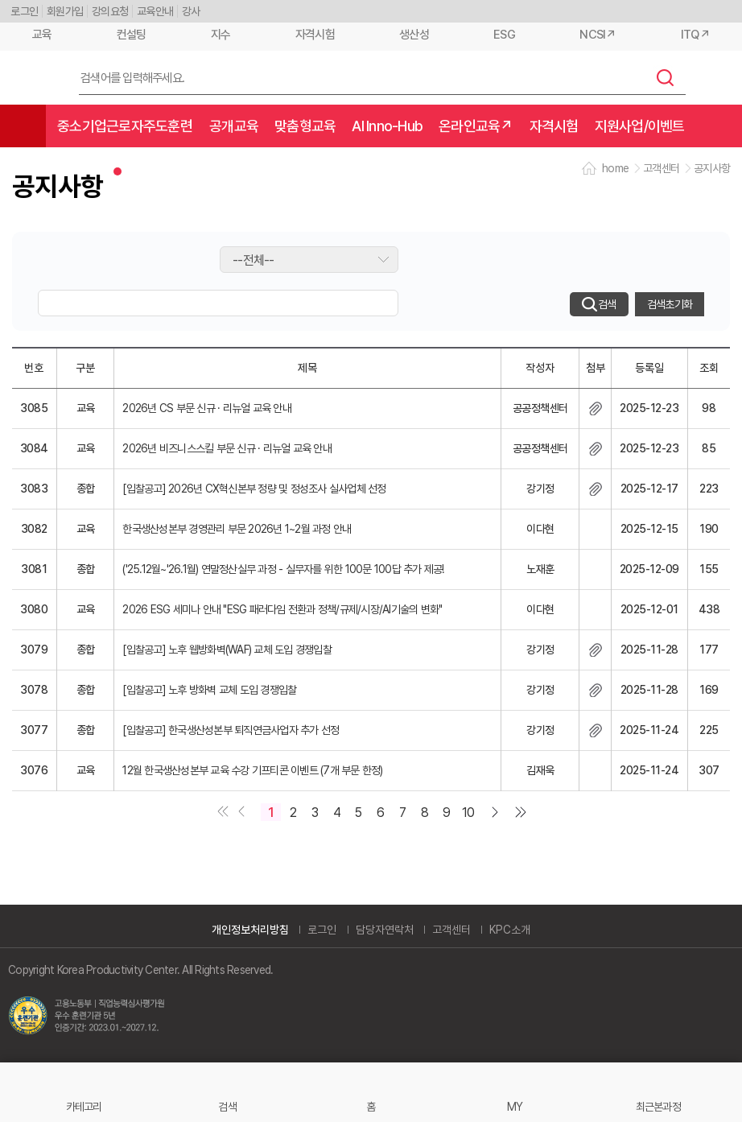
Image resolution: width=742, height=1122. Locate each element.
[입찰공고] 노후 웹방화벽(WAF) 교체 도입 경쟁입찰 (227, 649)
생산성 (414, 34)
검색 (665, 77)
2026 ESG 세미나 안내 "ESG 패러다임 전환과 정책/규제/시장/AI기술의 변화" (282, 609)
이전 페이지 (240, 813)
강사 (191, 11)
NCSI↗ (597, 34)
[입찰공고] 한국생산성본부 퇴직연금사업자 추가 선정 (230, 730)
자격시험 (315, 34)
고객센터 (451, 929)
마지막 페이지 (523, 813)
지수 (221, 34)
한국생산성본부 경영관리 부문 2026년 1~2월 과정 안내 (236, 528)
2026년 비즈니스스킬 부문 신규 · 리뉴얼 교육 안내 (227, 448)
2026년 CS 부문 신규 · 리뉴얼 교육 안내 (206, 408)
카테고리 (84, 1106)
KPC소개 (509, 929)
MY (515, 1106)
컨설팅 (131, 34)
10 (468, 812)
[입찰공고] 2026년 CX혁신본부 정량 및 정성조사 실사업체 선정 (253, 488)
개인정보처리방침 (250, 929)
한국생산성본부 (33, 78)
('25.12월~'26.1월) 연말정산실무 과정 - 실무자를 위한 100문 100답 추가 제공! (282, 569)
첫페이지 (219, 813)
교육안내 (155, 11)
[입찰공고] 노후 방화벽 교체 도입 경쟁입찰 (209, 689)
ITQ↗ (695, 34)
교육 (42, 34)
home (615, 168)
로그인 (24, 11)
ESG (504, 34)
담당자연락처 (385, 929)
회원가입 (65, 11)
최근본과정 (658, 1106)
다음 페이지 (498, 813)
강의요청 (110, 11)
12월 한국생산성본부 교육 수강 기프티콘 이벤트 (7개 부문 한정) (252, 770)
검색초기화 (669, 304)
